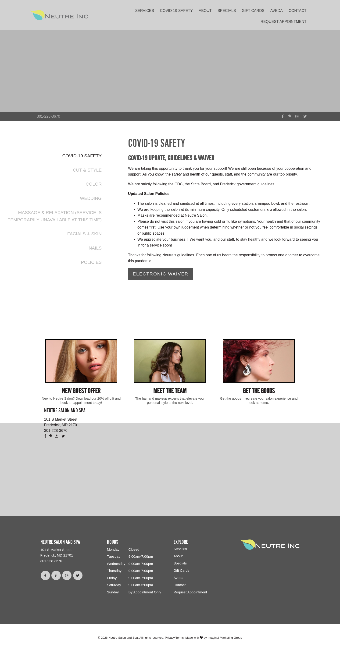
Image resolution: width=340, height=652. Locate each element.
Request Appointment (283, 22)
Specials (227, 11)
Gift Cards (253, 11)
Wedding (91, 198)
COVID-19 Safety (176, 11)
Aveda (276, 11)
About (205, 11)
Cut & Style (87, 170)
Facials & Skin (84, 233)
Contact (297, 11)
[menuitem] (146, 9)
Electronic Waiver (160, 273)
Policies (91, 262)
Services (144, 11)
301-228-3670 (48, 116)
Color (94, 184)
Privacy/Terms (174, 638)
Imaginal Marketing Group (225, 638)
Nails (95, 248)
